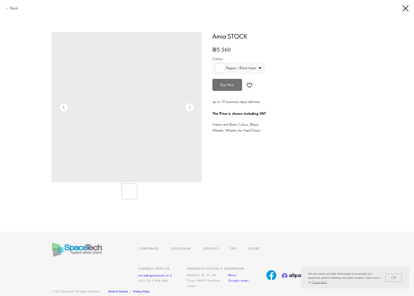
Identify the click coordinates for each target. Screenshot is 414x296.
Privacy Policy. (320, 281)
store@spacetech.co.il (155, 275)
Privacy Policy (141, 291)
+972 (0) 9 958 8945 (153, 281)
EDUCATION (181, 248)
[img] (271, 275)
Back (14, 8)
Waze (232, 275)
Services (211, 248)
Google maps (238, 280)
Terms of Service (118, 291)
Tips (233, 248)
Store (254, 248)
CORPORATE (148, 248)
